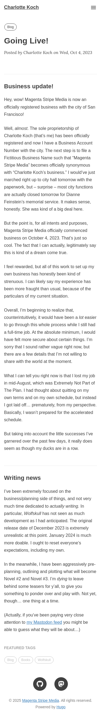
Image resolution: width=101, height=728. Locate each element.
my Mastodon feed (44, 622)
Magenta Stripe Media (40, 700)
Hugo (61, 707)
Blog (10, 27)
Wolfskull (44, 660)
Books (25, 660)
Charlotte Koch (21, 7)
